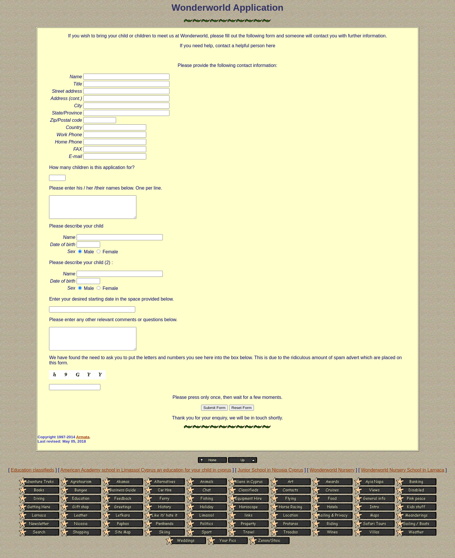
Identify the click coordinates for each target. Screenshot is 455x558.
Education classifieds (32, 478)
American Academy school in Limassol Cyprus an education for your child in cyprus (145, 478)
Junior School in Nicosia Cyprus (270, 478)
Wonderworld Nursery (332, 478)
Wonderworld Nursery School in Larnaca (402, 478)
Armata (82, 446)
